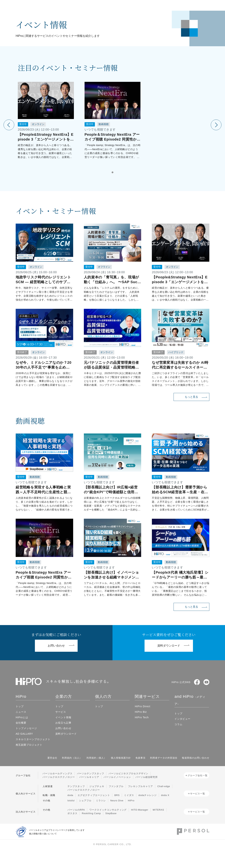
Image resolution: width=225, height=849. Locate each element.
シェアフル (85, 800)
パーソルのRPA (76, 809)
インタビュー (182, 718)
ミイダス (129, 795)
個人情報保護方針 (121, 758)
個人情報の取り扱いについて (43, 833)
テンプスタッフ (76, 786)
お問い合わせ (63, 728)
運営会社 (52, 758)
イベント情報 (63, 717)
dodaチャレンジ (147, 795)
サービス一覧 (197, 793)
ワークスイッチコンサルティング (108, 809)
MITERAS (158, 809)
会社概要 (21, 722)
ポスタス (72, 813)
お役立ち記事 (63, 722)
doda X (165, 795)
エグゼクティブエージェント (94, 795)
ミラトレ (101, 800)
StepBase (111, 813)
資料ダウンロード (66, 733)
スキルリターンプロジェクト (33, 739)
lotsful (71, 800)
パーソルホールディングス (57, 773)
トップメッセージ (26, 728)
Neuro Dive (117, 800)
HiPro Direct (142, 706)
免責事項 (140, 758)
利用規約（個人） (96, 758)
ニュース (21, 711)
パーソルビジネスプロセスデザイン (128, 773)
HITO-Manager (139, 809)
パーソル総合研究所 (146, 777)
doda (70, 795)
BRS (117, 795)
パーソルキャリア (89, 777)
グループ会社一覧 (198, 775)
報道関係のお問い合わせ (195, 758)
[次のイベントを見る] (216, 125)
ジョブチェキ (96, 786)
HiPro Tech (142, 717)
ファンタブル (116, 786)
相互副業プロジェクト (29, 744)
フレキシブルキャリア (140, 786)
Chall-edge (163, 786)
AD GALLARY (24, 733)
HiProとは (22, 717)
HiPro (131, 800)
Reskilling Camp (91, 813)
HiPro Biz (141, 711)
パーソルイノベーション (117, 777)
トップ (20, 706)
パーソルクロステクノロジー (59, 777)
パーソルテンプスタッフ (90, 773)
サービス (60, 711)
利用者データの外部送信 (163, 758)
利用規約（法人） (72, 758)
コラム (178, 724)
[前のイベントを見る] (9, 125)
